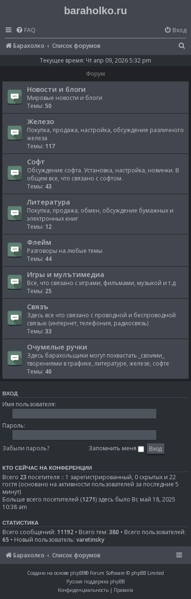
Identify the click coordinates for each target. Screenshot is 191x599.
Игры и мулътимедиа (65, 274)
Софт (36, 161)
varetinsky (90, 540)
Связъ (37, 306)
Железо (40, 121)
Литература (48, 201)
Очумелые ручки (57, 346)
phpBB (77, 573)
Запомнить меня (116, 448)
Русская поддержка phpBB (95, 581)
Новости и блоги (56, 89)
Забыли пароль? (25, 448)
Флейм (39, 242)
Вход (10, 393)
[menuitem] (26, 30)
